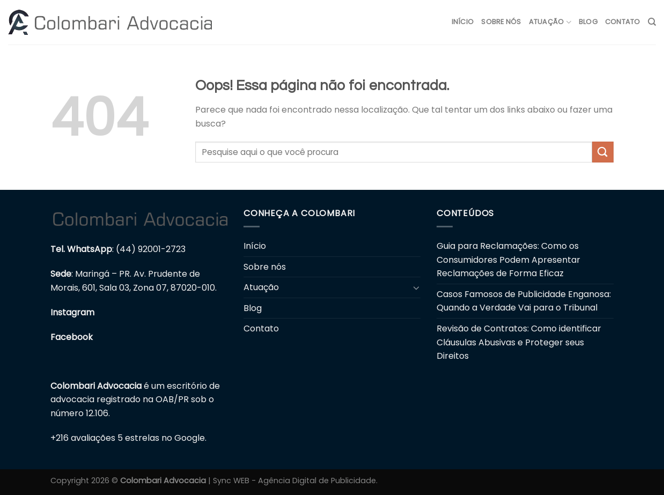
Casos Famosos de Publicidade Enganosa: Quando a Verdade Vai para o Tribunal (524, 301)
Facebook (71, 337)
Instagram (72, 312)
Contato (622, 21)
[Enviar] (603, 152)
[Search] (652, 22)
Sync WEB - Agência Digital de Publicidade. (295, 480)
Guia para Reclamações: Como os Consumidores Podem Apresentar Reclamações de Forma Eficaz (508, 259)
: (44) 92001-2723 (118, 249)
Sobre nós (501, 21)
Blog (588, 21)
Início (463, 21)
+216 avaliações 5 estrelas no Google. (128, 438)
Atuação (550, 22)
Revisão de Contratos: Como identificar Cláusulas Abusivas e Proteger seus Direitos (519, 342)
